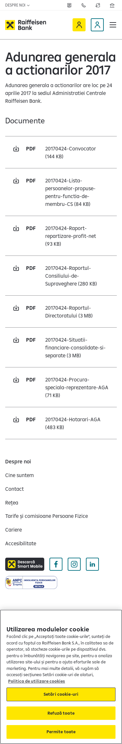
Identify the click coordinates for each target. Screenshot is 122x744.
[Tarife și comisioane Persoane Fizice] (46, 516)
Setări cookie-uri (61, 694)
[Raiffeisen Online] (79, 24)
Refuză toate (61, 713)
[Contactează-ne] (83, 5)
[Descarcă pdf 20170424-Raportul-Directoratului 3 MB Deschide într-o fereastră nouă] (61, 311)
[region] (61, 677)
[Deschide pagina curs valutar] (97, 5)
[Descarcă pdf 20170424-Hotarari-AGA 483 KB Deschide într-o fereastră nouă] (61, 423)
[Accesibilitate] (20, 543)
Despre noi (17, 5)
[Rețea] (69, 5)
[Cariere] (13, 530)
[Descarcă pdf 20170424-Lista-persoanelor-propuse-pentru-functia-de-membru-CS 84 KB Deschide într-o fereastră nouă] (61, 192)
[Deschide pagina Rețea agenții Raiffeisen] (112, 5)
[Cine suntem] (19, 475)
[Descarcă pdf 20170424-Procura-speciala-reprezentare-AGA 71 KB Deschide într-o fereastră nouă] (61, 387)
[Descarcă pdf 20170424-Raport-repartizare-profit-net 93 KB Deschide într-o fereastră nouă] (61, 236)
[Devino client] (97, 24)
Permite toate (61, 731)
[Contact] (14, 489)
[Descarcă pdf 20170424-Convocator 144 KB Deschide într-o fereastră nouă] (61, 152)
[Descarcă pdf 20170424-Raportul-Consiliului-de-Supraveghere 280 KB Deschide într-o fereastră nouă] (61, 275)
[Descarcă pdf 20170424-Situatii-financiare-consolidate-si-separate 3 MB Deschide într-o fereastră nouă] (61, 347)
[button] (113, 25)
